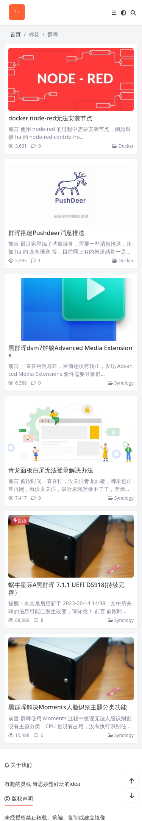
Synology (121, 383)
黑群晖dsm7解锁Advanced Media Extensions (70, 351)
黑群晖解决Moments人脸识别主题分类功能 (67, 707)
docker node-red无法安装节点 (50, 118)
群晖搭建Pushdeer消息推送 (46, 233)
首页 (15, 34)
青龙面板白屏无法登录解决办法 (50, 470)
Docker (123, 146)
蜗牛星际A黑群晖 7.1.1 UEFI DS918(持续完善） (66, 588)
